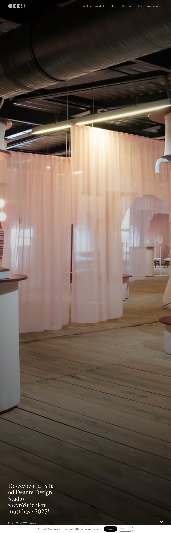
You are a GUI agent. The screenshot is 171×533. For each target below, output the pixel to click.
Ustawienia (125, 529)
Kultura (139, 6)
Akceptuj (110, 529)
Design (114, 6)
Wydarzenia (152, 6)
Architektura (101, 6)
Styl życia (126, 6)
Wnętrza (87, 6)
